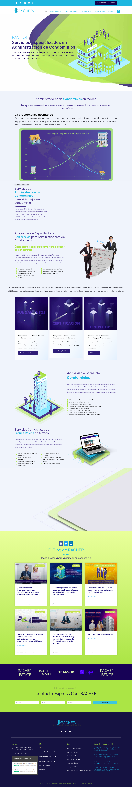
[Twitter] (20, 2)
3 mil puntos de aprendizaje (100, 634)
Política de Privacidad (74, 748)
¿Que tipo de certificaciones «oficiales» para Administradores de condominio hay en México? (30, 637)
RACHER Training (72, 752)
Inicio (45, 11)
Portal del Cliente (72, 763)
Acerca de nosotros (56, 11)
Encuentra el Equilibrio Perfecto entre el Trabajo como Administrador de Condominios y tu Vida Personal (64, 639)
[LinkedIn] (24, 2)
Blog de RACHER (100, 11)
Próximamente (94, 353)
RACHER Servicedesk (73, 759)
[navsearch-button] (118, 11)
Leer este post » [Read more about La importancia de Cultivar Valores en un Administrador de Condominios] (92, 596)
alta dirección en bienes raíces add (79, 770)
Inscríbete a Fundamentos (28, 353)
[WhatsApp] (32, 2)
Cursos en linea (87, 11)
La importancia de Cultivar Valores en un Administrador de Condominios (100, 589)
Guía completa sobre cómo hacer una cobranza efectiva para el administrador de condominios (65, 591)
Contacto (110, 11)
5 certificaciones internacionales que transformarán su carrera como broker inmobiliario (28, 591)
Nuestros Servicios (72, 11)
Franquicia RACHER (73, 767)
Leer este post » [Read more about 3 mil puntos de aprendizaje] (92, 638)
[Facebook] (16, 2)
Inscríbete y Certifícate (61, 351)
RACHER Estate (71, 756)
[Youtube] (28, 2)
